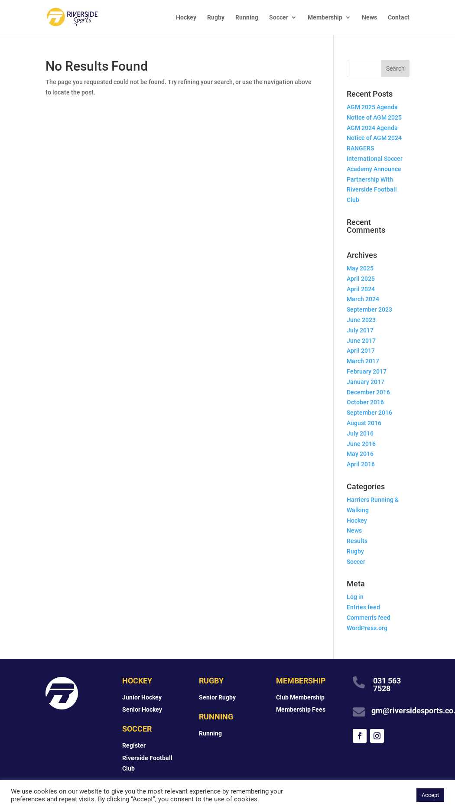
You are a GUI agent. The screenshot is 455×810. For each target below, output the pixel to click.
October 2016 (365, 402)
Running (246, 17)
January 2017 (365, 381)
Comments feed (368, 617)
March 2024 (363, 299)
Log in (355, 596)
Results (357, 540)
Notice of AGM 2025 (374, 117)
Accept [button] (430, 795)
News (369, 17)
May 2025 (360, 268)
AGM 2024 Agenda (372, 127)
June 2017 (361, 340)
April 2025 (361, 278)
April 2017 (361, 350)
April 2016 (361, 464)
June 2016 (361, 443)
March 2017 (363, 361)
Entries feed (363, 607)
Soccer (278, 17)
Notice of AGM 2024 (374, 137)
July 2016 (360, 433)
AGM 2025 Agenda (372, 107)
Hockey (186, 17)
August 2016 (364, 423)
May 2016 (360, 453)
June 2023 (361, 319)
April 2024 (361, 289)
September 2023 (369, 309)
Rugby (215, 17)
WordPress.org (367, 628)
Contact (399, 17)
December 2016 (368, 392)
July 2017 (360, 330)
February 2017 (367, 371)
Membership (325, 17)
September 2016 (369, 412)
